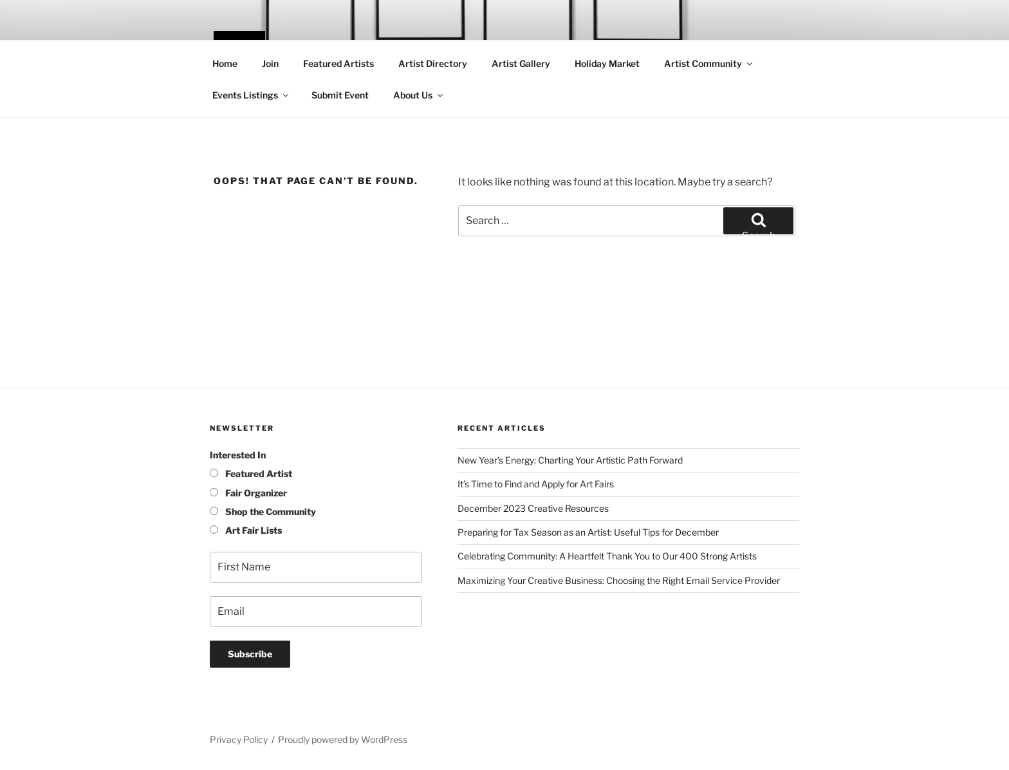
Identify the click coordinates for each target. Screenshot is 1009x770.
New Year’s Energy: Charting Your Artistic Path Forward (570, 460)
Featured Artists (338, 63)
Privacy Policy (239, 739)
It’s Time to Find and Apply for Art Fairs (536, 483)
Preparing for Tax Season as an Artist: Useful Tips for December (588, 532)
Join (270, 63)
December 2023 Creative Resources (533, 508)
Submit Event (340, 94)
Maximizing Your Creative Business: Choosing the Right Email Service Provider (619, 580)
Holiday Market (607, 63)
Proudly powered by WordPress (342, 739)
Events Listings (251, 94)
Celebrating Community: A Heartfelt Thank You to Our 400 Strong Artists (607, 555)
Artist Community (709, 63)
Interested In (238, 454)
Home (224, 63)
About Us (419, 94)
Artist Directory (432, 63)
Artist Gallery (521, 63)
